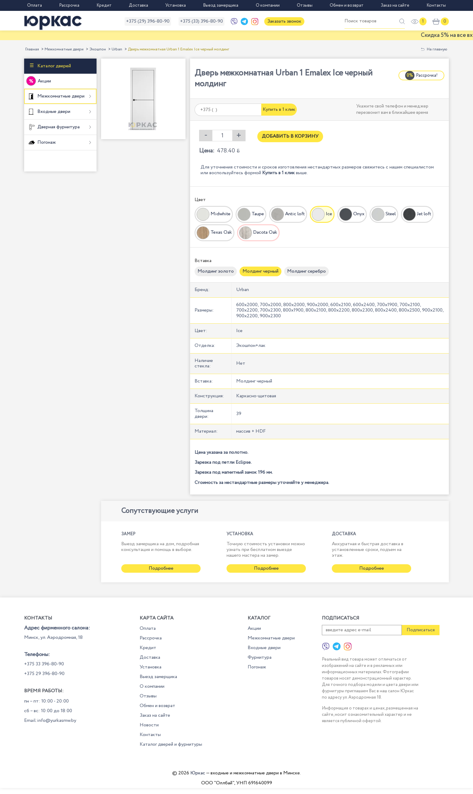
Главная (32, 49)
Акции (44, 81)
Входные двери (53, 111)
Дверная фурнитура (58, 126)
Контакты (436, 5)
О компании (268, 5)
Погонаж (46, 142)
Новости (149, 725)
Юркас (197, 773)
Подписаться (421, 629)
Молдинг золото (216, 271)
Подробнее (161, 568)
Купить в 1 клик (279, 109)
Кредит (104, 5)
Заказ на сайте (395, 5)
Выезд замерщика (220, 5)
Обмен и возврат (346, 5)
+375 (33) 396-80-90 (201, 21)
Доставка (138, 5)
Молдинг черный (260, 271)
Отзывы (305, 5)
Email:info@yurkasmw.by (50, 720)
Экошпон (97, 49)
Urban (117, 49)
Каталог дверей (53, 65)
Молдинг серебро (306, 271)
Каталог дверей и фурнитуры (171, 744)
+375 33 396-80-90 (44, 664)
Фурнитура (259, 657)
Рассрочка (69, 5)
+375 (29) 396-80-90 (148, 21)
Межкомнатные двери (64, 49)
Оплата (34, 5)
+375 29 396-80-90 (44, 673)
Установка (175, 5)
